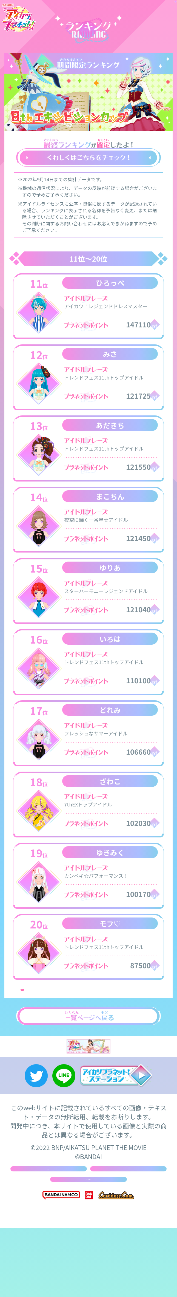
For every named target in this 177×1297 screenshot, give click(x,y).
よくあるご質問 (89, 1244)
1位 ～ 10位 (37, 1004)
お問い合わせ (128, 1225)
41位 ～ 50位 (88, 1016)
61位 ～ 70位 (37, 1027)
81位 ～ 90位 (139, 1027)
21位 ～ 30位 (139, 1004)
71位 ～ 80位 (88, 1027)
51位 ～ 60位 (139, 1016)
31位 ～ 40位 (37, 1016)
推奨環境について (49, 1225)
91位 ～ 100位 (37, 1038)
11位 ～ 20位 (88, 1004)
